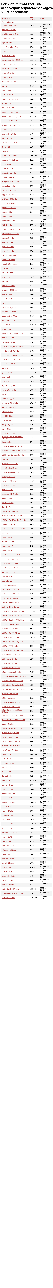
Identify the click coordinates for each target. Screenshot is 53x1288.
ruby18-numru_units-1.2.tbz (12, 555)
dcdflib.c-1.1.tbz (8, 859)
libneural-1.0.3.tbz (8, 572)
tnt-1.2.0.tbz (6, 767)
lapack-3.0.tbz (7, 780)
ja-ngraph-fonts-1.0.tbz (10, 182)
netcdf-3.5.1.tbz (7, 789)
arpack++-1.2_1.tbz (9, 82)
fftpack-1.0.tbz (7, 442)
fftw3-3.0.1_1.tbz (8, 281)
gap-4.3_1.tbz (7, 754)
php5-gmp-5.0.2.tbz (9, 30)
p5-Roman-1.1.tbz (8, 698)
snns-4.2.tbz (6, 325)
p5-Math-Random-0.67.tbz (11, 702)
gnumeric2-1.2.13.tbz (10, 155)
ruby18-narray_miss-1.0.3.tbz (13, 355)
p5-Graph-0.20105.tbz (10, 524)
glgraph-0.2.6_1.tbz (9, 208)
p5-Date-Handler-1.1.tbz (11, 707)
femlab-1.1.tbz (7, 212)
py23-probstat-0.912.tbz (11, 746)
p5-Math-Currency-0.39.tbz (12, 446)
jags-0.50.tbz (7, 377)
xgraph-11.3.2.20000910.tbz (12, 333)
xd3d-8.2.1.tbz (7, 216)
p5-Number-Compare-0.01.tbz (13, 455)
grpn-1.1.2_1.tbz (8, 251)
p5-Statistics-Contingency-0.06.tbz (14, 529)
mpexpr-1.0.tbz (7, 550)
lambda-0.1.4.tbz (8, 724)
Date (42, 18)
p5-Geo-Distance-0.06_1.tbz (12, 642)
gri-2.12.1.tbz (7, 373)
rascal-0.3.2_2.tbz (8, 381)
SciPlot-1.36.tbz (8, 268)
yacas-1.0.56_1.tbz (9, 390)
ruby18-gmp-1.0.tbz (9, 485)
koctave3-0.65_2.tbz (9, 69)
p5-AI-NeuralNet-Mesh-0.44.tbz (13, 720)
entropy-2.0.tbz (7, 872)
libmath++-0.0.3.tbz (9, 407)
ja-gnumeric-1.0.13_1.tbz (11, 125)
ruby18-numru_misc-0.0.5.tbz (13, 346)
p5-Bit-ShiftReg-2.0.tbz (10, 607)
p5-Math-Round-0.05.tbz (11, 603)
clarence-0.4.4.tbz (8, 164)
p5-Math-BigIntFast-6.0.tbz (12, 511)
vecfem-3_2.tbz (7, 412)
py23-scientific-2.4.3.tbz (10, 494)
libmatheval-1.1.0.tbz (9, 364)
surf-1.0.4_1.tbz (8, 242)
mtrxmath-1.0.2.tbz (9, 850)
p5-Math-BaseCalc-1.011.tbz (12, 615)
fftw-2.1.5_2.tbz (7, 394)
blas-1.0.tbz (6, 854)
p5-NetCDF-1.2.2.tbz (9, 537)
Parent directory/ (8, 22)
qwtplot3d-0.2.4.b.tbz (9, 143)
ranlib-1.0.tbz (7, 867)
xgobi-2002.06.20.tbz (9, 316)
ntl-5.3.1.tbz (6, 459)
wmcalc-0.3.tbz (7, 299)
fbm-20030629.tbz (8, 802)
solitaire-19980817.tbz (10, 833)
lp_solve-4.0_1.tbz (8, 385)
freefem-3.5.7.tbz (8, 286)
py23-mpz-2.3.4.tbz (9, 481)
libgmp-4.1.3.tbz (8, 542)
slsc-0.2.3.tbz (7, 581)
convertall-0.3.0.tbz (9, 134)
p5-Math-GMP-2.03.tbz (10, 472)
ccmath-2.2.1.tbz (8, 863)
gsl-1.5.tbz (6, 533)
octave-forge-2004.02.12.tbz (12, 60)
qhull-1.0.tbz (6, 420)
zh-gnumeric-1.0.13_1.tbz (11, 116)
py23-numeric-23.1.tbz (10, 737)
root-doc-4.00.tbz (8, 898)
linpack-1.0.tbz (7, 507)
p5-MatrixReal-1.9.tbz (10, 694)
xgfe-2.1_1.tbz (7, 43)
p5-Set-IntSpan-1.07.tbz (11, 624)
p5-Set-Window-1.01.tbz (11, 585)
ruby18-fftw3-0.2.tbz (9, 203)
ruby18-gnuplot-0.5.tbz (10, 47)
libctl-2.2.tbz (6, 368)
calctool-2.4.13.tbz (8, 342)
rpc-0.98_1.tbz (7, 416)
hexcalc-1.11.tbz (8, 338)
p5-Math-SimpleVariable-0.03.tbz (14, 451)
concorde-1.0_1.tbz (9, 798)
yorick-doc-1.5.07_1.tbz (10, 889)
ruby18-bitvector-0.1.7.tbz (11, 559)
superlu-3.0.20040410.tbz (11, 99)
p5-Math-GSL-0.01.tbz (10, 464)
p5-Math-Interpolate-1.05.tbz (12, 650)
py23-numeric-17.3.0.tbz (11, 741)
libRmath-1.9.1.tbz (8, 793)
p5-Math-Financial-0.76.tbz (12, 728)
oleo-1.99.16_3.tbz (9, 307)
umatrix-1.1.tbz (7, 815)
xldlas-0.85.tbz (7, 273)
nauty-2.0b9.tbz (7, 837)
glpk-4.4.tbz (6, 429)
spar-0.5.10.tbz (7, 577)
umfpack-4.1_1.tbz (9, 95)
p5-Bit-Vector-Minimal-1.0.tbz (12, 715)
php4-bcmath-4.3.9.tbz (10, 34)
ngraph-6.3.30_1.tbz (9, 264)
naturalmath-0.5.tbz (9, 177)
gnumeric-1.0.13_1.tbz (10, 121)
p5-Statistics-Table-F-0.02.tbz (13, 594)
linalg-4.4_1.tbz (7, 425)
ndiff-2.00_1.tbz (7, 490)
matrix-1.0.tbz (7, 759)
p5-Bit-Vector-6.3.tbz (9, 659)
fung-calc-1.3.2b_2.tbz (10, 112)
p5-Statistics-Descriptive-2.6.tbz (13, 685)
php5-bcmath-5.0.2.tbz (10, 25)
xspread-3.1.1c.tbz (9, 312)
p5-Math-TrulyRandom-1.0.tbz (13, 611)
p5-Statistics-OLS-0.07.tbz (11, 655)
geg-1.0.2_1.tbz (8, 247)
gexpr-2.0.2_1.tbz (8, 876)
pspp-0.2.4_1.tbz (8, 785)
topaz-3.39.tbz (7, 294)
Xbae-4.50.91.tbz (8, 260)
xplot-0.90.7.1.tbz (8, 320)
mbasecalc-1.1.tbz (8, 221)
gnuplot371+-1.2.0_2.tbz (11, 229)
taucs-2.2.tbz (7, 90)
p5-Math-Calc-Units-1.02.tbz (12, 681)
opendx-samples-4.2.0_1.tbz (12, 893)
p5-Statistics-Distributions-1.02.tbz (14, 676)
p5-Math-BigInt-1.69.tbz (10, 663)
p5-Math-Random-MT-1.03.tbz (13, 620)
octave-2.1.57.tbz (8, 64)
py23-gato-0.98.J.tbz (9, 199)
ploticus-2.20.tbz (8, 238)
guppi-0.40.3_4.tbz (9, 129)
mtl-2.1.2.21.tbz (7, 503)
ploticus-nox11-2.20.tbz (10, 234)
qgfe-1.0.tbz (6, 51)
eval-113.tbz (6, 772)
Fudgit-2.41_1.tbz (8, 433)
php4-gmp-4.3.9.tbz (9, 38)
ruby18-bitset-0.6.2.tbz (10, 563)
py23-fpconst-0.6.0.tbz (10, 750)
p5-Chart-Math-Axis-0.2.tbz (12, 516)
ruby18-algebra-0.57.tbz (11, 568)
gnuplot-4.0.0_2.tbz (9, 77)
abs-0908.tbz (7, 329)
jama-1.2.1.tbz (7, 498)
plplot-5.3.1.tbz (7, 303)
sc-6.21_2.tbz (7, 828)
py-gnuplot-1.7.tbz (8, 56)
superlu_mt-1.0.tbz (9, 546)
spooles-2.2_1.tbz (8, 399)
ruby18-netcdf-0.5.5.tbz (10, 351)
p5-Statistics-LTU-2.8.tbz (11, 589)
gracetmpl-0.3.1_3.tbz (10, 403)
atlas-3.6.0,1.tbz (8, 108)
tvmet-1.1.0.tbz (7, 811)
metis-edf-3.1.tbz (8, 846)
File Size (31, 18)
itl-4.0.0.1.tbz (7, 147)
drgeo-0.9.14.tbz (8, 169)
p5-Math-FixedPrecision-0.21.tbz (14, 520)
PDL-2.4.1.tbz (7, 225)
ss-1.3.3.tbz (6, 819)
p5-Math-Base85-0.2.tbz (11, 633)
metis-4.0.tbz (7, 841)
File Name (6, 18)
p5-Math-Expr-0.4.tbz (10, 629)
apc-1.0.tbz (6, 277)
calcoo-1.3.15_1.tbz (9, 255)
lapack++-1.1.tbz (8, 86)
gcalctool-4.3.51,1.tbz (10, 160)
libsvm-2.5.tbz (7, 776)
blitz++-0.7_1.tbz (8, 151)
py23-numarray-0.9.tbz (10, 733)
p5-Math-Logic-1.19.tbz (10, 637)
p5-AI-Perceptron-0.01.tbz (11, 672)
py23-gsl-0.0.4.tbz (8, 477)
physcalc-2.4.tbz (8, 763)
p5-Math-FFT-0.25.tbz (10, 646)
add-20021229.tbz (8, 885)
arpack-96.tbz (7, 103)
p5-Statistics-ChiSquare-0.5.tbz (13, 689)
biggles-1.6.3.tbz (8, 195)
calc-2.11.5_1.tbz (8, 824)
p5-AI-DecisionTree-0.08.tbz (12, 598)
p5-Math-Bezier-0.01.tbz (11, 668)
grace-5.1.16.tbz (8, 73)
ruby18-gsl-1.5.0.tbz (9, 468)
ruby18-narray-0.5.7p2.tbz (11, 359)
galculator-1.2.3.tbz (9, 173)
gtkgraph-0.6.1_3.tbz (9, 190)
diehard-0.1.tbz (7, 880)
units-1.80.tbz (7, 807)
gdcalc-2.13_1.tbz (8, 186)
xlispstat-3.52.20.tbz (9, 290)
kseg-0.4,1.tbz (7, 138)
